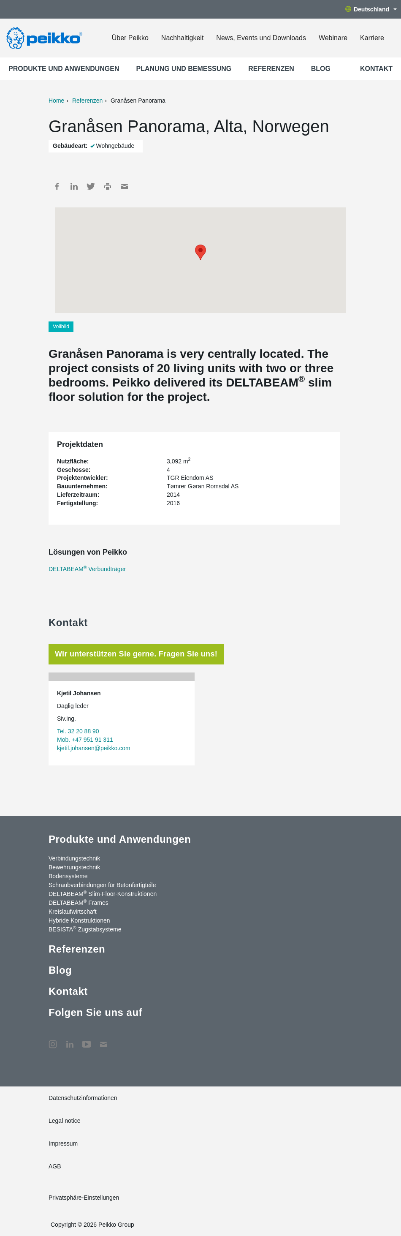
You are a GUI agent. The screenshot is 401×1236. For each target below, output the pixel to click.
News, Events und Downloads (261, 37)
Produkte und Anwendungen (63, 68)
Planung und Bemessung (184, 68)
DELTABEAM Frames (78, 902)
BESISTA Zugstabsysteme (85, 929)
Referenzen (271, 68)
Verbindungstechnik (74, 858)
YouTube (86, 1040)
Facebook (57, 186)
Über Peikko (130, 37)
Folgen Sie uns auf (95, 1012)
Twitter (91, 186)
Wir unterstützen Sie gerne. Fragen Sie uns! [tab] (136, 654)
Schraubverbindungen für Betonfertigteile (102, 885)
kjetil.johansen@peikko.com (93, 748)
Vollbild (61, 326)
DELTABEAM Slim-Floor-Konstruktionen (103, 893)
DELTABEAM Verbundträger (87, 569)
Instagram (53, 1040)
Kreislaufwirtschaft (73, 911)
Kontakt (376, 68)
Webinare (333, 37)
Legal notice (65, 1120)
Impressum (63, 1143)
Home (56, 100)
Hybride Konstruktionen (79, 920)
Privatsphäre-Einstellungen (84, 1197)
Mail (124, 186)
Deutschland (371, 9)
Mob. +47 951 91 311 (85, 739)
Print (107, 186)
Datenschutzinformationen (83, 1097)
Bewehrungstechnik (74, 867)
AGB (55, 1166)
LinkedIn (74, 186)
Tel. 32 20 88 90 (78, 731)
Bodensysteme (68, 876)
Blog (321, 68)
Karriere (372, 37)
